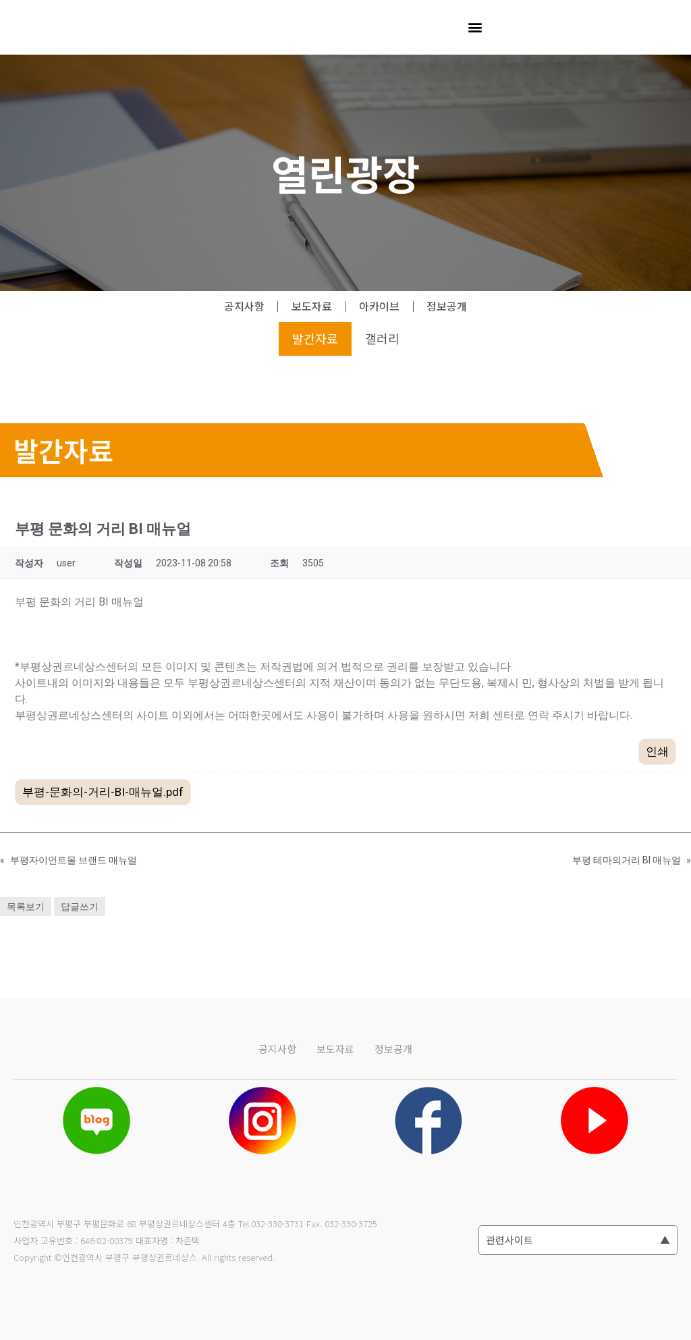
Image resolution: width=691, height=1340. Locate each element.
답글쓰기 (80, 906)
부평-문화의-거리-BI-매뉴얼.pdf (103, 792)
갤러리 (382, 339)
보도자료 (312, 306)
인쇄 (657, 751)
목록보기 (26, 906)
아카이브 (380, 306)
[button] (475, 27)
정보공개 (448, 306)
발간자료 (315, 339)
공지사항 (243, 306)
